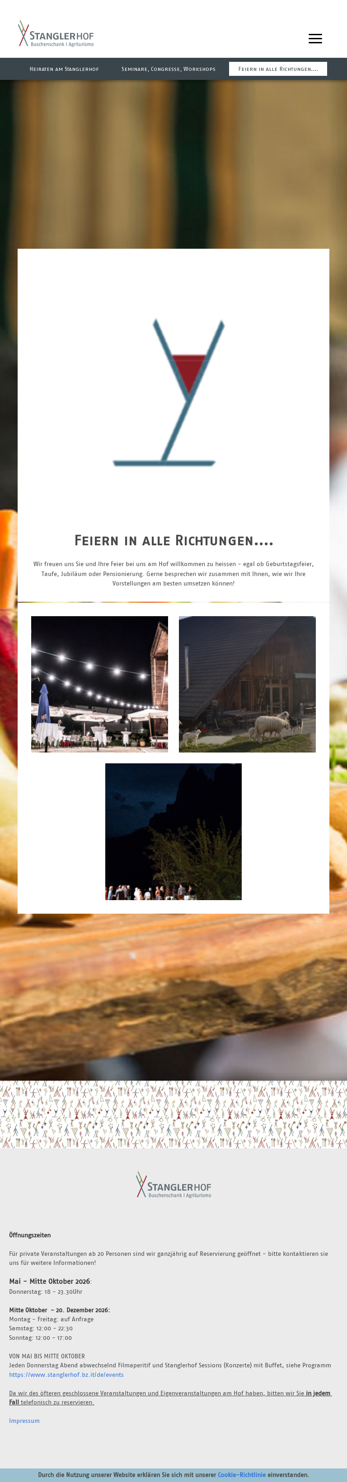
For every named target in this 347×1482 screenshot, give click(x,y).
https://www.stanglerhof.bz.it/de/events (66, 1374)
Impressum (24, 1420)
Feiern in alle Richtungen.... (278, 68)
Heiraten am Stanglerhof (64, 68)
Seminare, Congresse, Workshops (169, 68)
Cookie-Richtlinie (242, 1474)
